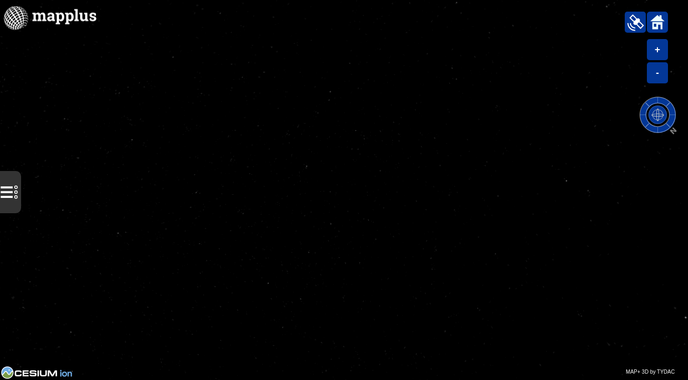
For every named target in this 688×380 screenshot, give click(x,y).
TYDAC (666, 372)
